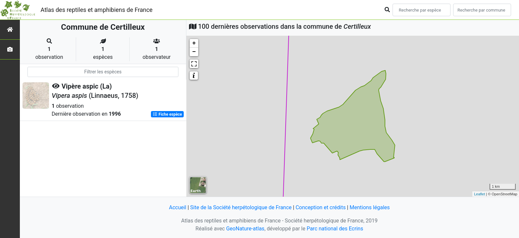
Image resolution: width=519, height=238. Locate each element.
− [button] (194, 52)
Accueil (177, 207)
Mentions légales (370, 207)
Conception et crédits (321, 207)
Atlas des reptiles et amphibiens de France (97, 9)
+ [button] (194, 43)
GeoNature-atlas (245, 228)
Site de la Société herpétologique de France (241, 207)
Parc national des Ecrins (335, 228)
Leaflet (479, 194)
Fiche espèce (167, 114)
